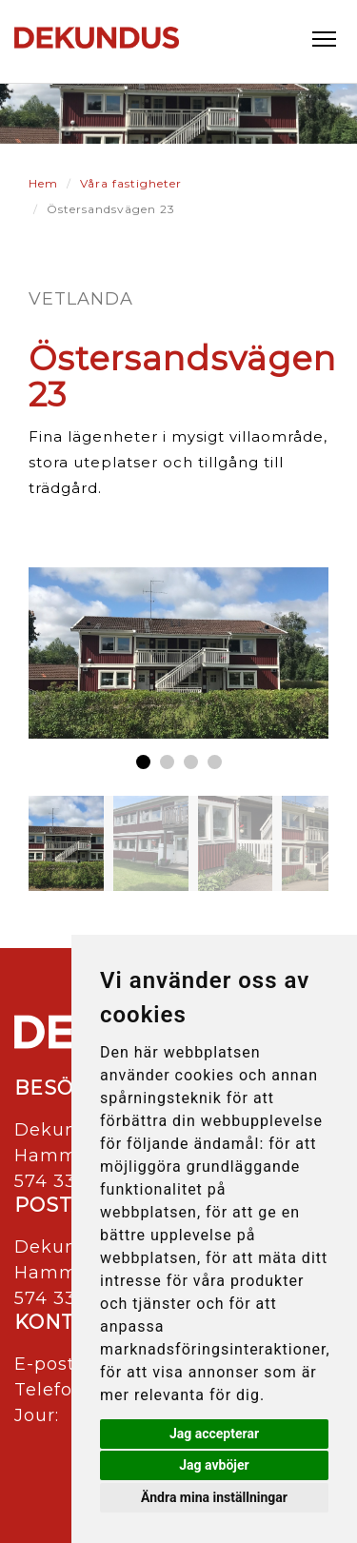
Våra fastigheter (131, 183)
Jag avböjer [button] (213, 1465)
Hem (43, 183)
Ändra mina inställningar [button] (214, 1497)
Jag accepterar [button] (214, 1433)
